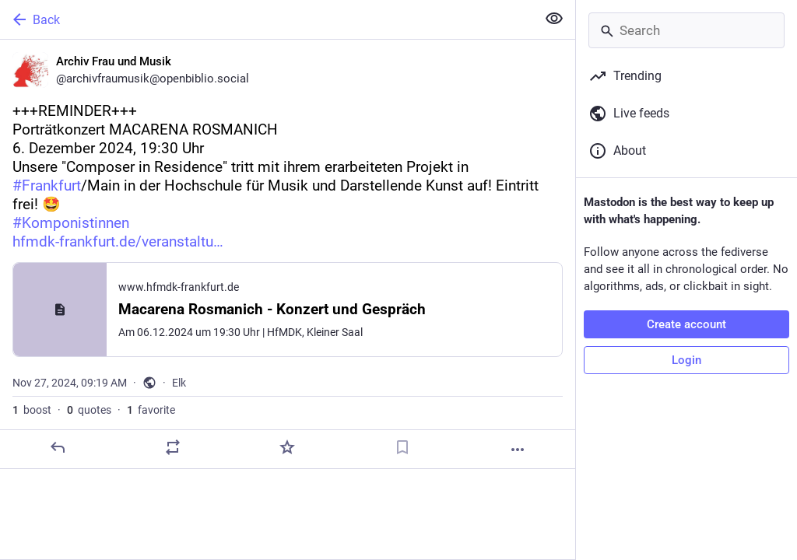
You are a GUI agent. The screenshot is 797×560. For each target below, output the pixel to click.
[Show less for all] (554, 18)
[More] (517, 449)
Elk (179, 382)
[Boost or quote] (172, 447)
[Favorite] (287, 447)
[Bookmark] (402, 447)
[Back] (266, 19)
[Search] (686, 30)
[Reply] (57, 447)
